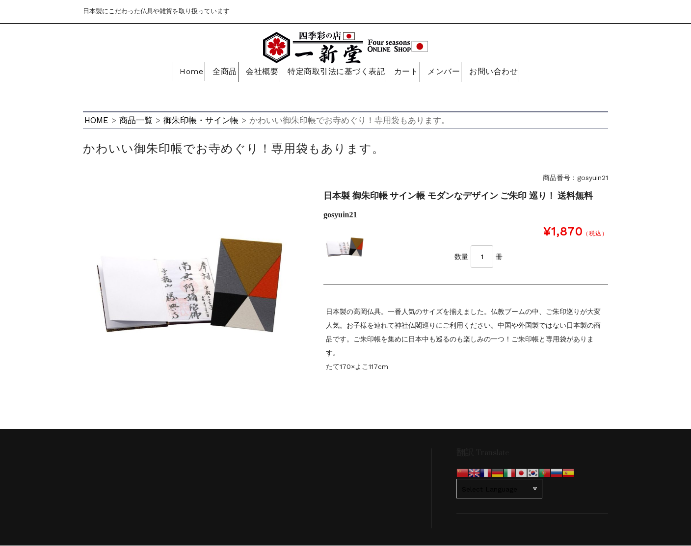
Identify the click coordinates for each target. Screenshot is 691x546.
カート (406, 72)
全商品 (217, 72)
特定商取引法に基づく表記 (334, 72)
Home (178, 72)
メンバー (448, 72)
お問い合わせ (501, 72)
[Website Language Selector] (499, 489)
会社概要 (260, 72)
